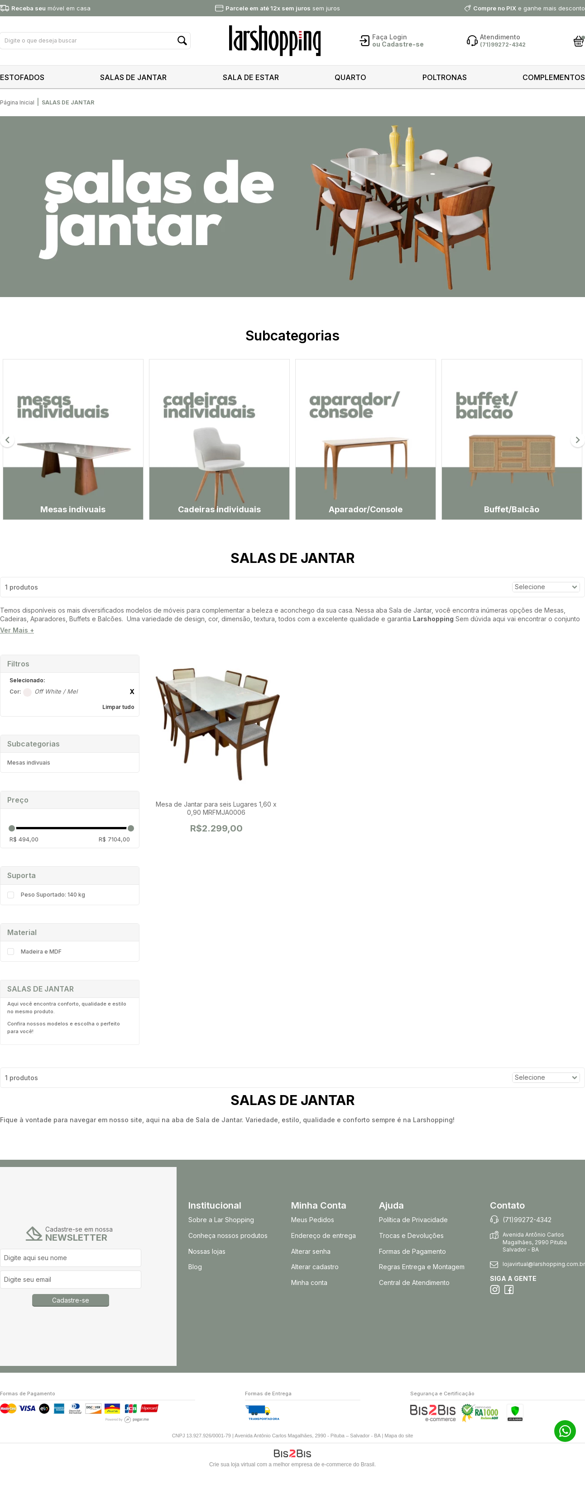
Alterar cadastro (315, 1282)
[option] (292, 207)
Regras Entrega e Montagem (422, 1282)
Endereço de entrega (323, 1251)
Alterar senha (311, 1267)
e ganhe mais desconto (529, 8)
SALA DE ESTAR (251, 77)
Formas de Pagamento (412, 1267)
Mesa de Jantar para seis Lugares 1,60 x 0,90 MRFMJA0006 (216, 823)
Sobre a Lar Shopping (221, 1235)
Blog (195, 1282)
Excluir (131, 707)
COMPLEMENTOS (554, 77)
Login (398, 37)
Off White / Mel (27, 708)
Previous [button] (7, 447)
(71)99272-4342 (527, 1235)
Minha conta (309, 1298)
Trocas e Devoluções (411, 1251)
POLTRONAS (444, 77)
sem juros (282, 8)
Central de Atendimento (414, 1298)
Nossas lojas (206, 1267)
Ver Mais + (17, 646)
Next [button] (578, 447)
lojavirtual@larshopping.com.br (544, 1279)
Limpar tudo (118, 722)
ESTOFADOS (22, 77)
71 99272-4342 (565, 1431)
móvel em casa (51, 8)
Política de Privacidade (413, 1235)
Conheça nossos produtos (228, 1251)
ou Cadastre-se (398, 44)
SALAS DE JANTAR (133, 77)
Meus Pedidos (312, 1235)
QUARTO (350, 77)
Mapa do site (398, 1451)
